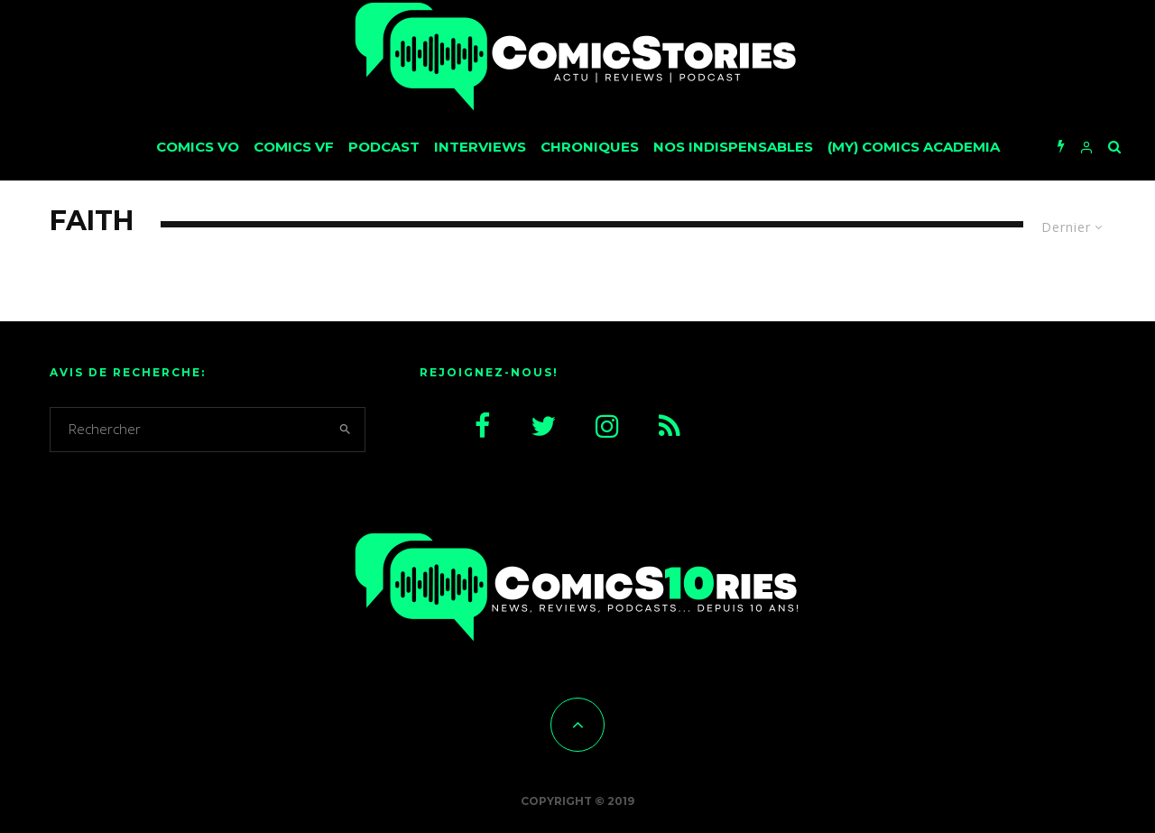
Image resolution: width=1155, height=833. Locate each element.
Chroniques (590, 146)
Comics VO (197, 146)
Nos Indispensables (733, 146)
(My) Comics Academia (913, 146)
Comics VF (294, 146)
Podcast (384, 146)
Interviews (480, 146)
